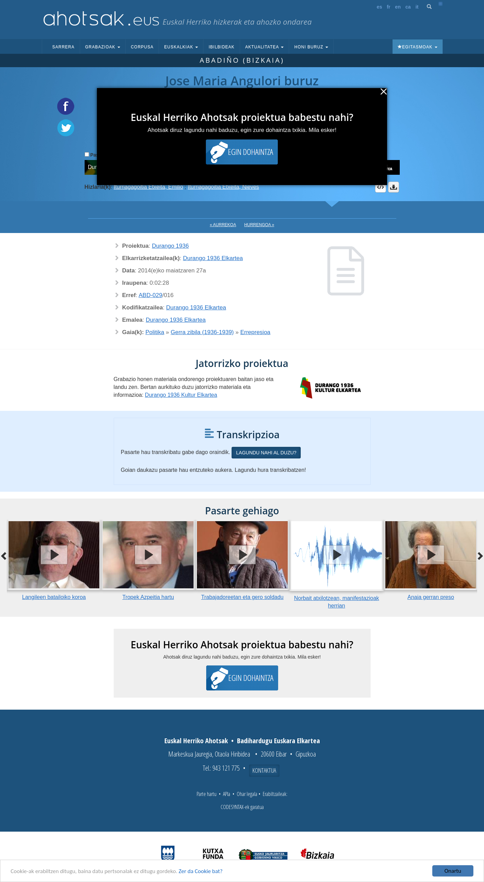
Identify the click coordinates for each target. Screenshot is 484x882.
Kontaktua (264, 770)
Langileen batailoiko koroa (54, 597)
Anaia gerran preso (430, 597)
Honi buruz (311, 47)
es (379, 7)
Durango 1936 (170, 246)
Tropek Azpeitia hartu (148, 597)
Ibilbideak (221, 47)
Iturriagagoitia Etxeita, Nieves (223, 187)
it (417, 7)
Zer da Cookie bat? (201, 871)
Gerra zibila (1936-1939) (202, 332)
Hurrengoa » (259, 224)
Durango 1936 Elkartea (213, 258)
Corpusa (142, 47)
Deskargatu (393, 187)
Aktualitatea (264, 47)
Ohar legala (247, 794)
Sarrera (63, 47)
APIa (226, 794)
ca (408, 7)
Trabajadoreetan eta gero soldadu (242, 597)
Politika (155, 332)
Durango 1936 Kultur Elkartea (181, 395)
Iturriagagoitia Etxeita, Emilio (148, 187)
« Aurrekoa (223, 224)
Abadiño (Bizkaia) (242, 60)
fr (388, 7)
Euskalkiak (181, 47)
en (397, 7)
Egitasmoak (417, 47)
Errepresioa (255, 332)
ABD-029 (150, 295)
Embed (380, 187)
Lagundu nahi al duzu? (266, 452)
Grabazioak (102, 47)
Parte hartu (206, 794)
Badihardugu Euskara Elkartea (278, 740)
